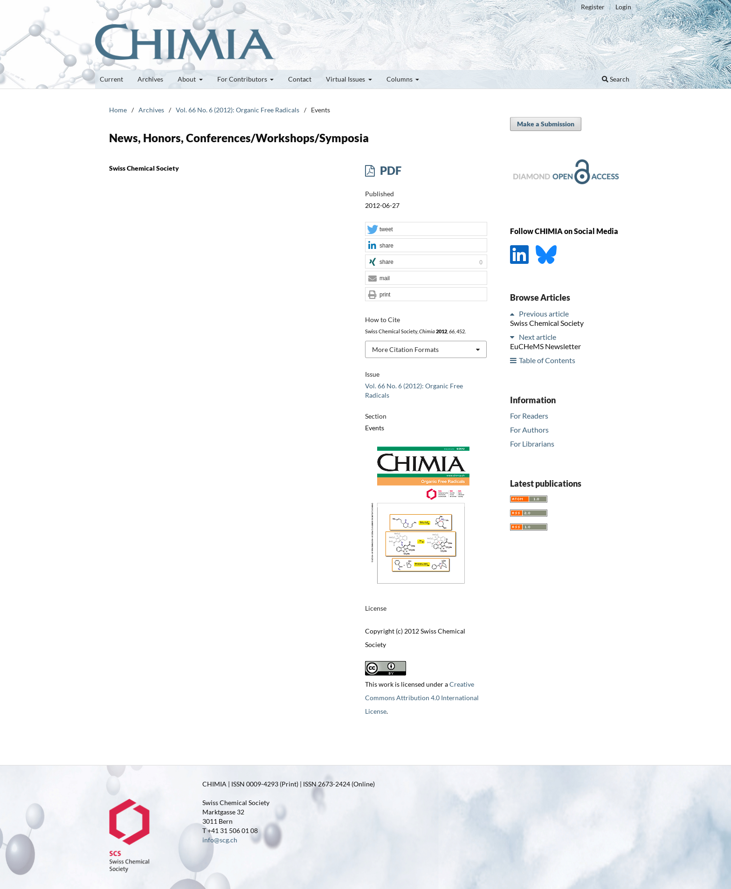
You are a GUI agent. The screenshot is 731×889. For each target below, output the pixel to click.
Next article (537, 336)
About (187, 79)
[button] (426, 229)
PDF (389, 170)
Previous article (544, 313)
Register (593, 7)
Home (118, 110)
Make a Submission (545, 124)
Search (615, 79)
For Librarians (532, 443)
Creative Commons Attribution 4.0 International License (422, 697)
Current (111, 79)
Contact (299, 79)
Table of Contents (547, 360)
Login (623, 7)
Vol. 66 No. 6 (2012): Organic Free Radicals (237, 110)
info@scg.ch (219, 840)
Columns (400, 79)
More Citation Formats (405, 349)
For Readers (529, 415)
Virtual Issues (346, 79)
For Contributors (243, 79)
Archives (150, 79)
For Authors (529, 429)
